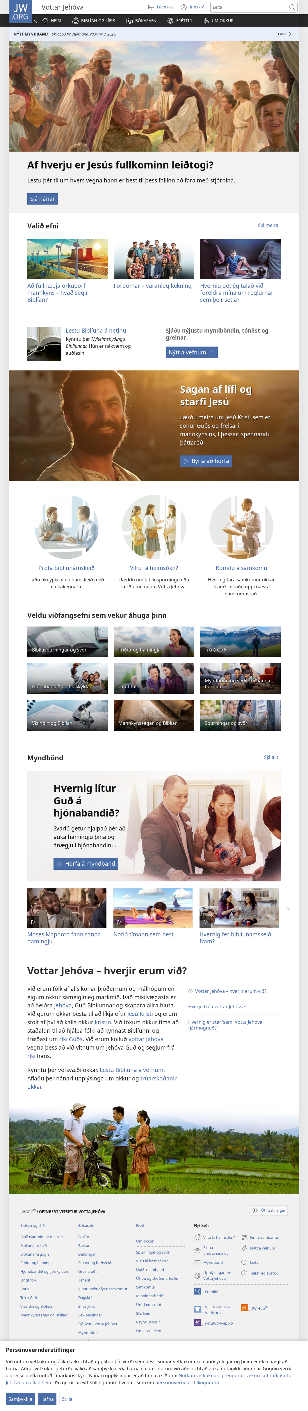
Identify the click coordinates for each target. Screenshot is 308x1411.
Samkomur (145, 1287)
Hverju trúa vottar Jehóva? (216, 1006)
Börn (24, 1288)
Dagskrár (86, 1297)
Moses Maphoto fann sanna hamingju (64, 937)
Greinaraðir (88, 1271)
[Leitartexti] (248, 7)
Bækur (84, 1245)
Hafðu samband (150, 1269)
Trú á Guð (28, 1297)
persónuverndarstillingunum (187, 1382)
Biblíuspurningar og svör (41, 1236)
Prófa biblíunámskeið (66, 568)
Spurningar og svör (153, 1252)
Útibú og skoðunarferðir (157, 1278)
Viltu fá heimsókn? (154, 568)
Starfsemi (144, 1313)
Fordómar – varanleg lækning (153, 286)
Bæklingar (87, 1254)
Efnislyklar (87, 1306)
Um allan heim (148, 1330)
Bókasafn (86, 1225)
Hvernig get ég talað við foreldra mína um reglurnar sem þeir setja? (236, 293)
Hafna (47, 1399)
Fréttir (141, 1225)
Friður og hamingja (37, 1262)
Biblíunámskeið (33, 1245)
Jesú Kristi (140, 1014)
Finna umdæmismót (211, 1250)
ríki (31, 1056)
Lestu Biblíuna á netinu (96, 330)
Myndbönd (88, 1332)
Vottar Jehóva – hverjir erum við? (230, 991)
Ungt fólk (28, 1280)
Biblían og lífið (32, 1225)
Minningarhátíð (149, 1295)
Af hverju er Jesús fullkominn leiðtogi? (120, 164)
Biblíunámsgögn (34, 1254)
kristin (103, 1022)
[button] (93, 20)
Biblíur (83, 1236)
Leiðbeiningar (90, 1315)
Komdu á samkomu (241, 568)
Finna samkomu (259, 1237)
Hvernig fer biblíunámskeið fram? (235, 937)
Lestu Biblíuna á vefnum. (132, 1070)
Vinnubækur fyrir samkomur (102, 1288)
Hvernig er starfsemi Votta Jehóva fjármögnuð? (225, 1025)
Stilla (67, 1399)
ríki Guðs (71, 1039)
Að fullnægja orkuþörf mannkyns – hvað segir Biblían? (57, 293)
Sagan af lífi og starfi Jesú (216, 395)
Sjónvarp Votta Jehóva (97, 1323)
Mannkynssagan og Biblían (43, 1315)
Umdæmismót (148, 1304)
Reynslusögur (148, 1322)
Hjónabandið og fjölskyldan (44, 1271)
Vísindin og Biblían (36, 1306)
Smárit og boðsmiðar (96, 1262)
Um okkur (145, 1241)
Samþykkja (20, 1399)
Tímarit (84, 1280)
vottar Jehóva (146, 1039)
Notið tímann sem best (143, 934)
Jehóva (63, 1005)
